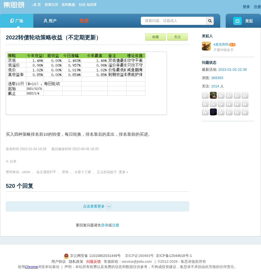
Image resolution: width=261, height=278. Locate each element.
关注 (177, 37)
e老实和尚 (221, 44)
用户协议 (58, 261)
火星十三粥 (82, 172)
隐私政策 (76, 261)
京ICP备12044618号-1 (174, 256)
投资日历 (51, 5)
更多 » (123, 172)
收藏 (155, 37)
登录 (246, 7)
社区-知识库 (88, 5)
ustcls (26, 172)
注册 (257, 7)
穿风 (65, 172)
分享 (11, 161)
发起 (249, 21)
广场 (16, 23)
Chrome (31, 267)
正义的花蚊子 (107, 172)
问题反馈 (93, 261)
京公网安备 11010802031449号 (93, 256)
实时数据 (68, 5)
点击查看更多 (97, 206)
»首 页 (36, 5)
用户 (50, 21)
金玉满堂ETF (46, 172)
